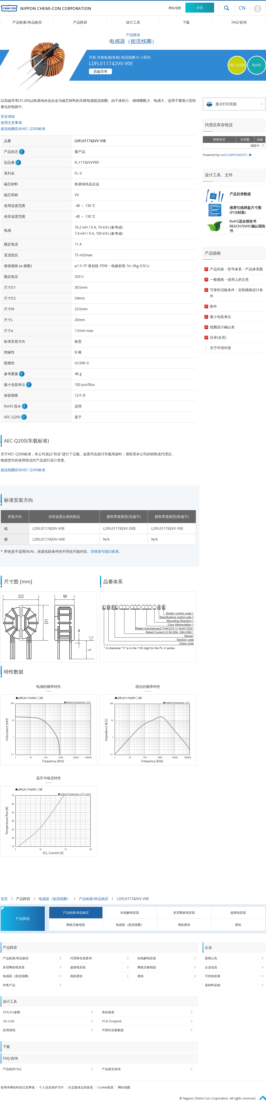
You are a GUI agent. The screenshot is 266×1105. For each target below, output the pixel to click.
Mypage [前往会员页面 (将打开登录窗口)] (257, 8)
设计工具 (133, 22)
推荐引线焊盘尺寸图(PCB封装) (245, 210)
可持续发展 (212, 976)
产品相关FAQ (12, 1069)
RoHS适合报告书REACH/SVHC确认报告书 (247, 226)
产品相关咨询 (111, 1069)
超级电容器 (238, 912)
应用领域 (9, 1030)
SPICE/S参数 (11, 1012)
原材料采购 (212, 985)
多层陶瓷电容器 (184, 912)
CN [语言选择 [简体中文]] (242, 7)
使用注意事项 (11, 122)
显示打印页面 (226, 104)
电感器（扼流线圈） (54, 898)
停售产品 (9, 985)
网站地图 (175, 8)
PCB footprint (112, 1021)
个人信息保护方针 (51, 1087)
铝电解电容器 (130, 912)
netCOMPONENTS (234, 155)
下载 (186, 22)
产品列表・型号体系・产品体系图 (236, 269)
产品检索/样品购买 (93, 898)
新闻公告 (211, 958)
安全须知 (8, 116)
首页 (4, 898)
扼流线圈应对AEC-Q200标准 (23, 128)
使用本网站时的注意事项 (18, 1087)
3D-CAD (9, 1021)
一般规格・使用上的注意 (229, 279)
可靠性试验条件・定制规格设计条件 (236, 292)
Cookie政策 (105, 1087)
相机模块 (184, 925)
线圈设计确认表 (222, 327)
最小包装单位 (220, 316)
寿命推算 (108, 1012)
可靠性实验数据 (113, 1030)
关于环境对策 (220, 347)
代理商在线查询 (81, 958)
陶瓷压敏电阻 (75, 925)
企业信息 (211, 967)
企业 (200, 7)
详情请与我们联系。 (106, 551)
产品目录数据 (240, 194)
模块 (238, 925)
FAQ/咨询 (239, 22)
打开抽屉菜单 (226, 8)
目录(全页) (218, 337)
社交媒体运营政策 (80, 1087)
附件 (213, 306)
